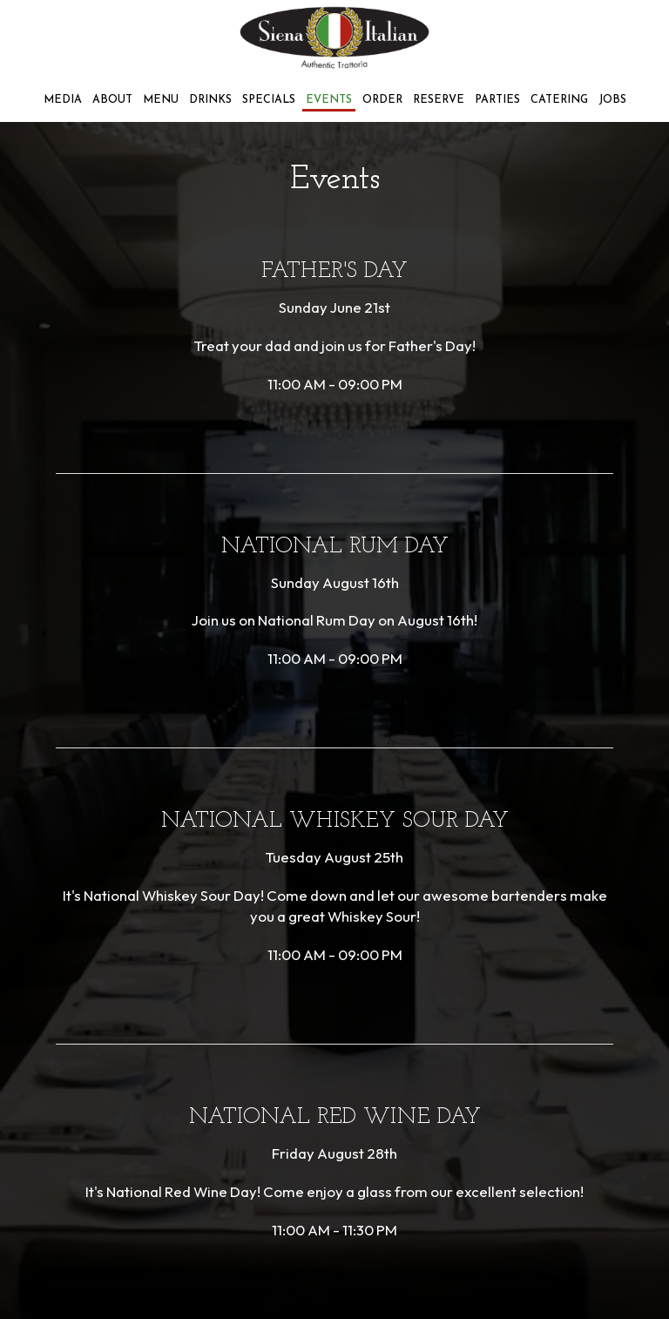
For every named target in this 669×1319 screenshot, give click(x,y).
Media (63, 100)
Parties (497, 100)
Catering (559, 100)
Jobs (612, 100)
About (112, 100)
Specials (268, 100)
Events (329, 100)
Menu (161, 100)
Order (382, 100)
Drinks (210, 100)
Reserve (438, 100)
